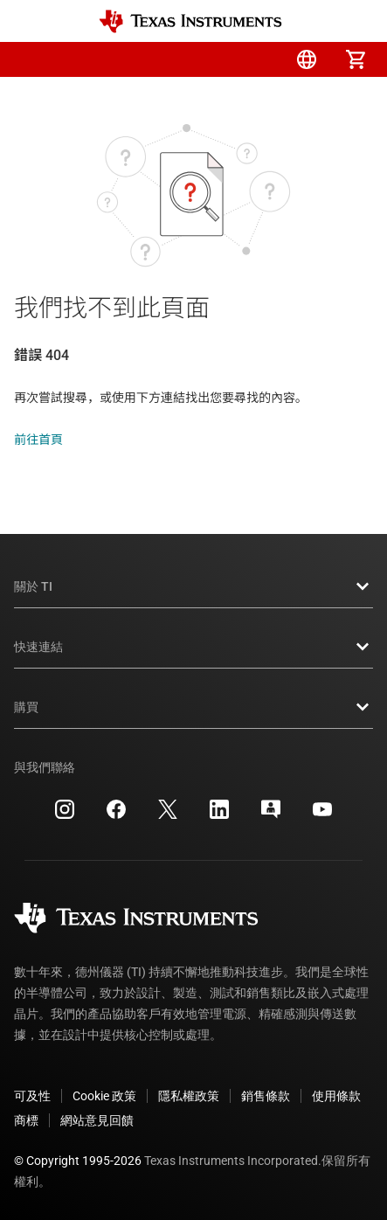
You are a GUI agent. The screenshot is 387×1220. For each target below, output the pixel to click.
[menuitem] (208, 59)
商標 (26, 1120)
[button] (31, 59)
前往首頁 (38, 440)
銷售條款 (265, 1096)
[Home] (190, 21)
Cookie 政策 (104, 1096)
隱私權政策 (188, 1096)
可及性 (32, 1096)
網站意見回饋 (97, 1120)
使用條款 (336, 1096)
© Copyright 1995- (78, 1161)
